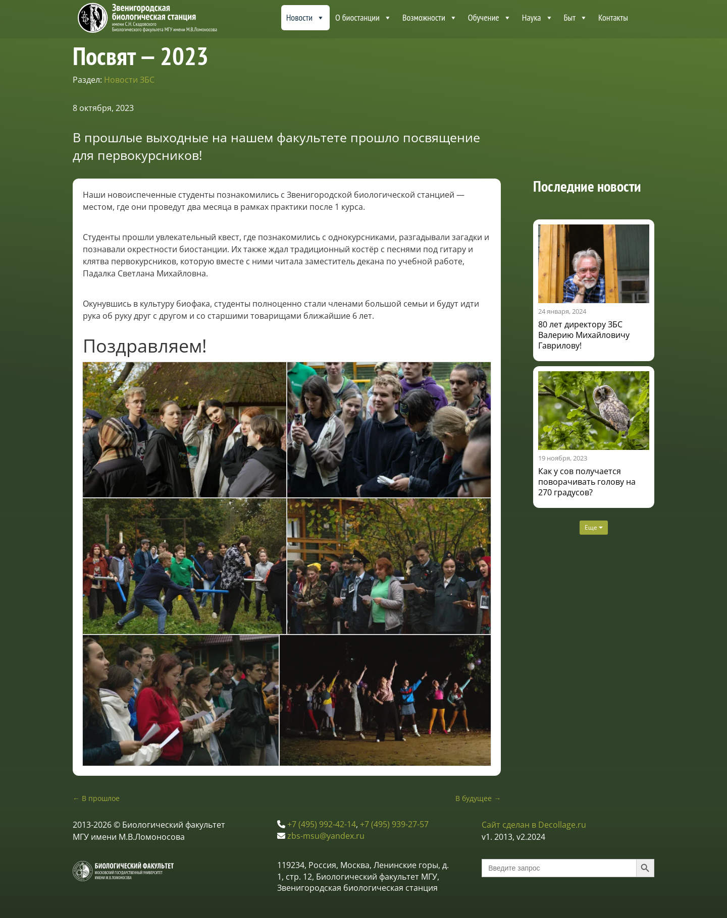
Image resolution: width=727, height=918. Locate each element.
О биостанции (363, 17)
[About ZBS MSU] (644, 17)
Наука (537, 17)
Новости (305, 17)
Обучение (489, 17)
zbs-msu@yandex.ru (326, 835)
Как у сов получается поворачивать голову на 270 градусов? (587, 482)
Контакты (613, 17)
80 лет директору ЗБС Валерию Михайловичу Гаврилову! (584, 335)
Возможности (429, 17)
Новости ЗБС (129, 79)
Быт (576, 17)
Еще (594, 527)
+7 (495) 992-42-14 (321, 824)
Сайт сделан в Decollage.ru (534, 824)
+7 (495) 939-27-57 (394, 824)
